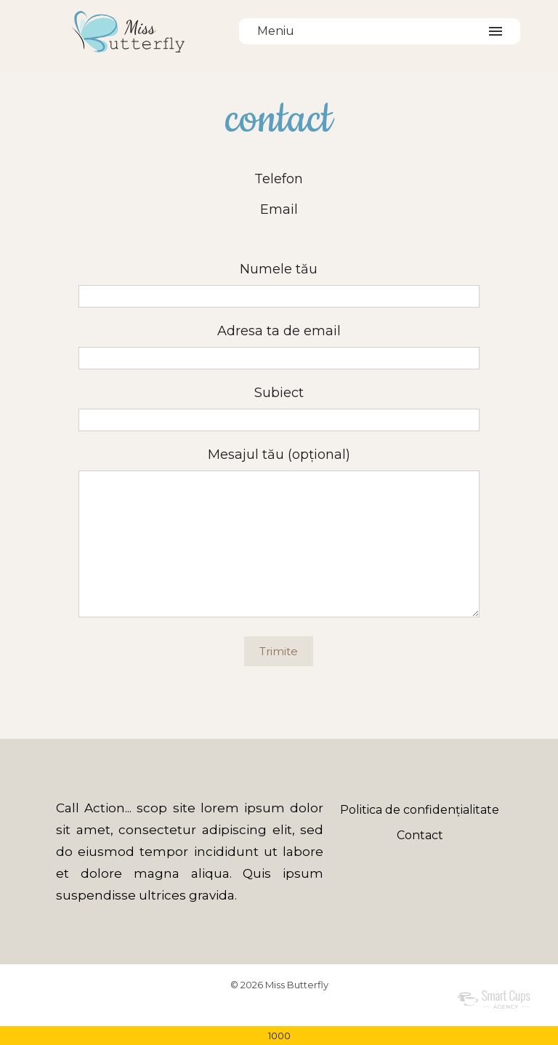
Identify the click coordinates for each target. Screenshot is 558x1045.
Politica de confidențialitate (419, 810)
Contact (420, 835)
